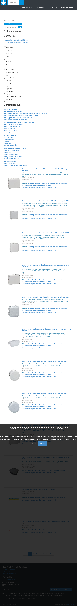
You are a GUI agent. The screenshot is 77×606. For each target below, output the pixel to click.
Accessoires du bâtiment (54, 183)
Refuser (34, 443)
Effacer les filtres (13, 24)
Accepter (42, 443)
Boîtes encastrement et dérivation (17, 42)
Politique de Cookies (68, 439)
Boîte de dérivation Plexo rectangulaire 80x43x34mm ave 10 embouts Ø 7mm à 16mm (46, 329)
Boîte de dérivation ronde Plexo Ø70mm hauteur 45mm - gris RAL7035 (44, 361)
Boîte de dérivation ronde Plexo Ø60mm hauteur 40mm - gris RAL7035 (44, 393)
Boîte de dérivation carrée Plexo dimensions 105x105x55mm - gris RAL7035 (46, 201)
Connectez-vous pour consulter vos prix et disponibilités (39, 187)
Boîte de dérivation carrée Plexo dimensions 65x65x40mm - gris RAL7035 (45, 297)
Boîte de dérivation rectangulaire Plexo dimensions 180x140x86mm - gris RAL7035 (45, 265)
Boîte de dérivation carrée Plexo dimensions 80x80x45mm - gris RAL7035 (45, 233)
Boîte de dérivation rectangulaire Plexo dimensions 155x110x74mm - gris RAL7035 (45, 169)
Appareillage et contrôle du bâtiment (16, 40)
